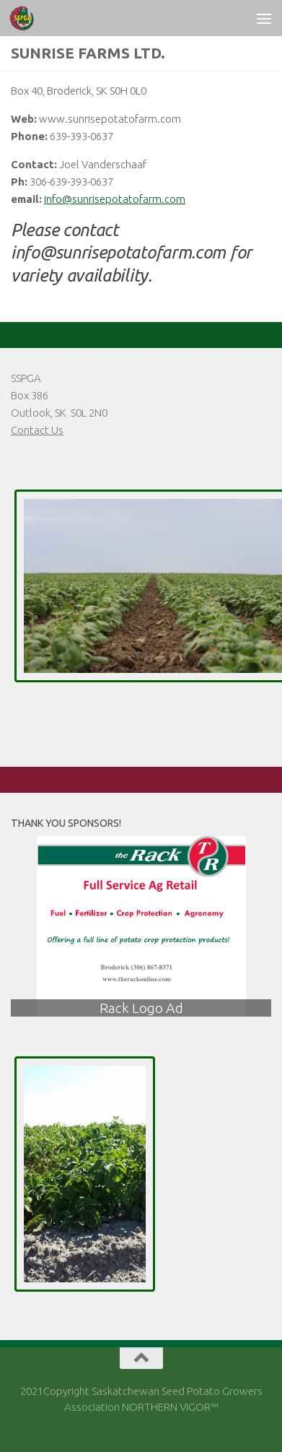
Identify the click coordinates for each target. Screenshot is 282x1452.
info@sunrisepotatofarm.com (114, 199)
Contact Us (37, 430)
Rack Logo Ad (141, 1008)
